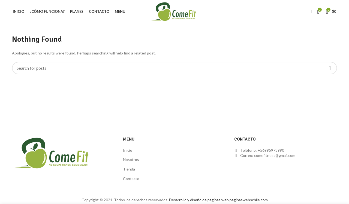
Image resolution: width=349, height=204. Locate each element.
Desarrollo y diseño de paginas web (199, 199)
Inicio (127, 150)
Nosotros (131, 159)
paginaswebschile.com (249, 199)
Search (329, 68)
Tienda (129, 169)
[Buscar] (174, 68)
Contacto (131, 178)
